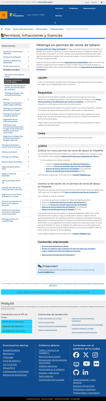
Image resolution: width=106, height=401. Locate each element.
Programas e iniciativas (84, 389)
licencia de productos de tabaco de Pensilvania (71, 164)
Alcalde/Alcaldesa (11, 350)
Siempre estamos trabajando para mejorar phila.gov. (53, 292)
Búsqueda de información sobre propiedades (87, 325)
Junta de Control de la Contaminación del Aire (64, 283)
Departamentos (89, 8)
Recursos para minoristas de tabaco (55, 246)
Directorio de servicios (83, 385)
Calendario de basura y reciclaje (83, 329)
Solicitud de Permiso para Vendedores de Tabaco (80, 156)
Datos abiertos (46, 376)
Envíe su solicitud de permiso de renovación (81, 192)
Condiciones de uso (33, 399)
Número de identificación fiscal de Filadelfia (62, 171)
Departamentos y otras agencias (84, 381)
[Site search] (55, 23)
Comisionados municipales (16, 371)
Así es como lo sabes (45, 2)
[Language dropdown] (103, 2)
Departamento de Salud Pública (76, 62)
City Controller (10, 364)
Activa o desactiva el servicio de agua (84, 332)
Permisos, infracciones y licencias (23, 29)
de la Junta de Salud (84, 283)
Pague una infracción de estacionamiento (52, 326)
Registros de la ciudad (49, 356)
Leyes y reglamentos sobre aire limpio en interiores (61, 251)
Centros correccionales (46, 322)
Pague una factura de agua (47, 330)
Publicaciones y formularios (86, 392)
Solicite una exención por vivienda (50, 318)
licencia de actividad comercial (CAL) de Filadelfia (72, 166)
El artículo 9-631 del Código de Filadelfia (51, 49)
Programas (73, 8)
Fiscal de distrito (11, 360)
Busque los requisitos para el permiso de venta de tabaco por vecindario (68, 249)
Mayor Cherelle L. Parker (35, 15)
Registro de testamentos (15, 374)
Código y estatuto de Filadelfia (49, 351)
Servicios (59, 8)
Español (94, 2)
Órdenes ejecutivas (48, 366)
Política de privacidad (61, 399)
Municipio (7, 353)
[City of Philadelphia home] (17, 15)
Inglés (87, 2)
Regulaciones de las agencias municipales (53, 361)
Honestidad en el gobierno (52, 369)
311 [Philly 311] (4, 307)
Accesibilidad (75, 399)
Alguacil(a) (8, 367)
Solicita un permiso (41, 29)
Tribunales (8, 357)
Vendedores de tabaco (56, 29)
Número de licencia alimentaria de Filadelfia (62, 169)
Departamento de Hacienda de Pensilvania (58, 255)
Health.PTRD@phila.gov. (82, 175)
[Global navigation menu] (3, 15)
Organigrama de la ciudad (51, 379)
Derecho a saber (47, 399)
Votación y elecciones (49, 372)
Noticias (59, 16)
